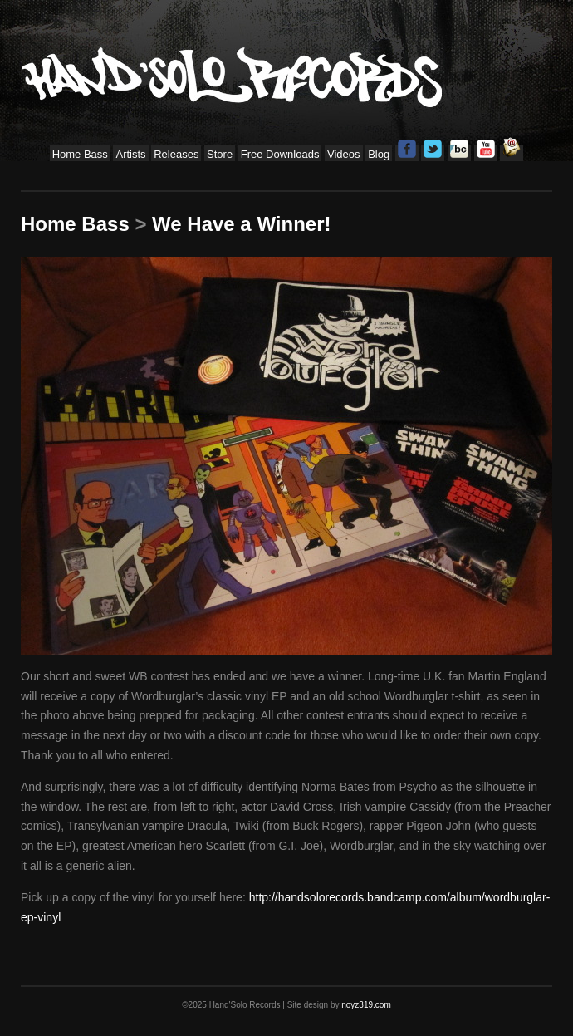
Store (220, 154)
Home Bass (80, 154)
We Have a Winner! (241, 224)
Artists (130, 154)
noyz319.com (365, 1004)
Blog (378, 154)
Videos (343, 154)
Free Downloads (280, 154)
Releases (176, 154)
